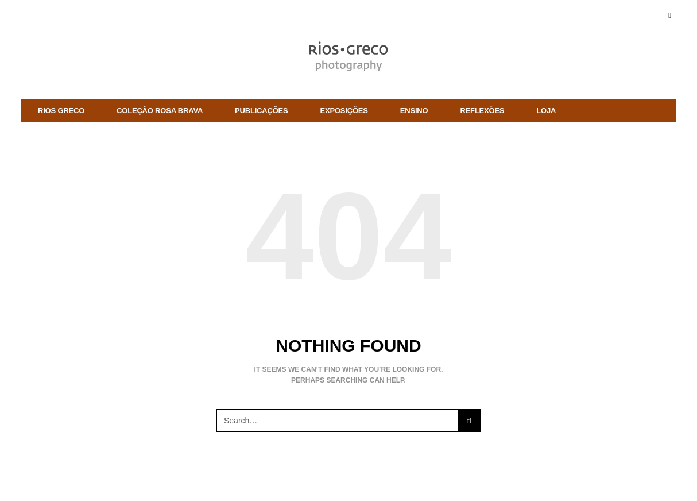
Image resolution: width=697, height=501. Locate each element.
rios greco (61, 110)
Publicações (261, 110)
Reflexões (482, 110)
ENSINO (414, 110)
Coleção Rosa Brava (160, 110)
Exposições (344, 110)
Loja (546, 110)
